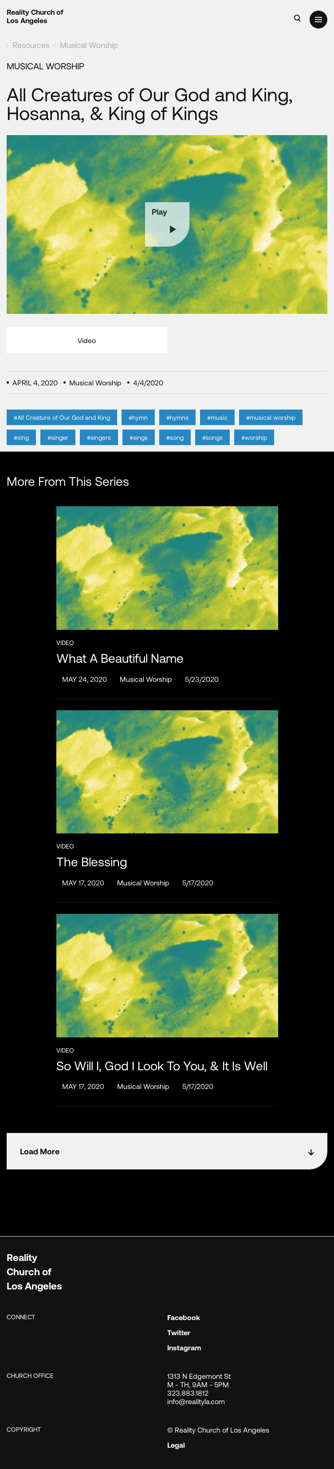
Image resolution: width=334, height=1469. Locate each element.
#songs (212, 447)
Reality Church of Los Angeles (35, 16)
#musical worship (270, 427)
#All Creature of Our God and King (62, 427)
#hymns (177, 427)
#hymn (138, 427)
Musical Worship (89, 45)
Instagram (184, 1347)
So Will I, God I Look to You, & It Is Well (161, 1065)
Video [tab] (87, 340)
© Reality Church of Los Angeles (218, 1429)
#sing (21, 447)
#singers (99, 447)
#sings (139, 447)
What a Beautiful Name (120, 658)
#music (217, 427)
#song (175, 447)
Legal (176, 1445)
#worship (254, 447)
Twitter (178, 1332)
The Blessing (91, 861)
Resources (31, 45)
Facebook (183, 1317)
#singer (57, 447)
